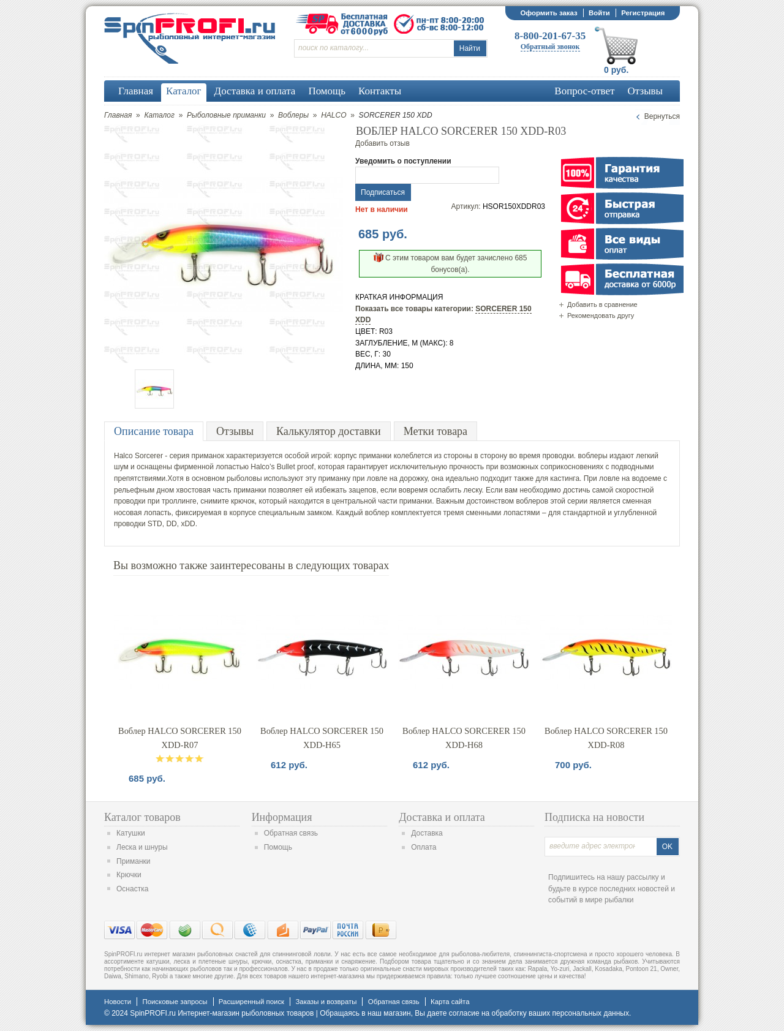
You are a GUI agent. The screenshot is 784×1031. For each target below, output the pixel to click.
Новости (117, 1001)
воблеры (593, 455)
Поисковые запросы (174, 1001)
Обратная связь (291, 833)
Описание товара (154, 431)
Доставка (427, 833)
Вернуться (662, 116)
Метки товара (435, 431)
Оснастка (132, 889)
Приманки (133, 861)
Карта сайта (450, 1001)
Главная (118, 115)
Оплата (423, 847)
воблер (377, 512)
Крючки (128, 874)
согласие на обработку (488, 1013)
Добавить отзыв (382, 143)
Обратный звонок (550, 46)
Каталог (159, 115)
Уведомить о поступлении (403, 161)
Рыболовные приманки (226, 115)
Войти (599, 13)
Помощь (278, 847)
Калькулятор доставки (328, 431)
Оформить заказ (548, 13)
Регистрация (643, 13)
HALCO (333, 115)
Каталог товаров (142, 817)
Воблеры (293, 115)
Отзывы (235, 431)
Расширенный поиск (251, 1001)
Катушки (130, 833)
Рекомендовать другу (600, 315)
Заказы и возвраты (325, 1001)
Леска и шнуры (142, 847)
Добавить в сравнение (602, 304)
